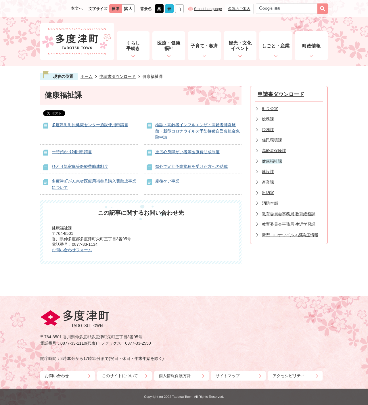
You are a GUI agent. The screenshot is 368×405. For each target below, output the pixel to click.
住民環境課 (272, 140)
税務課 (268, 129)
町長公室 (270, 108)
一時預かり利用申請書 (72, 151)
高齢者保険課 (274, 150)
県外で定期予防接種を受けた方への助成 (191, 166)
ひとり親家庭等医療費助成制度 (80, 166)
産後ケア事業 (167, 181)
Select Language (208, 9)
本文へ (77, 8)
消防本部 (270, 203)
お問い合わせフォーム (72, 249)
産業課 (268, 182)
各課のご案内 (239, 9)
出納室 (268, 192)
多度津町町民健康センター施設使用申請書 (90, 124)
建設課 (268, 171)
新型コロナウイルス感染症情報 (290, 235)
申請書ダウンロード (117, 76)
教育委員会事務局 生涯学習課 (288, 224)
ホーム (86, 76)
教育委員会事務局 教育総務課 (288, 214)
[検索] (288, 9)
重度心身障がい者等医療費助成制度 (187, 151)
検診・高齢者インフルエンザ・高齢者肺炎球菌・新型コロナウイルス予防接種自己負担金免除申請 (197, 130)
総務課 (268, 119)
